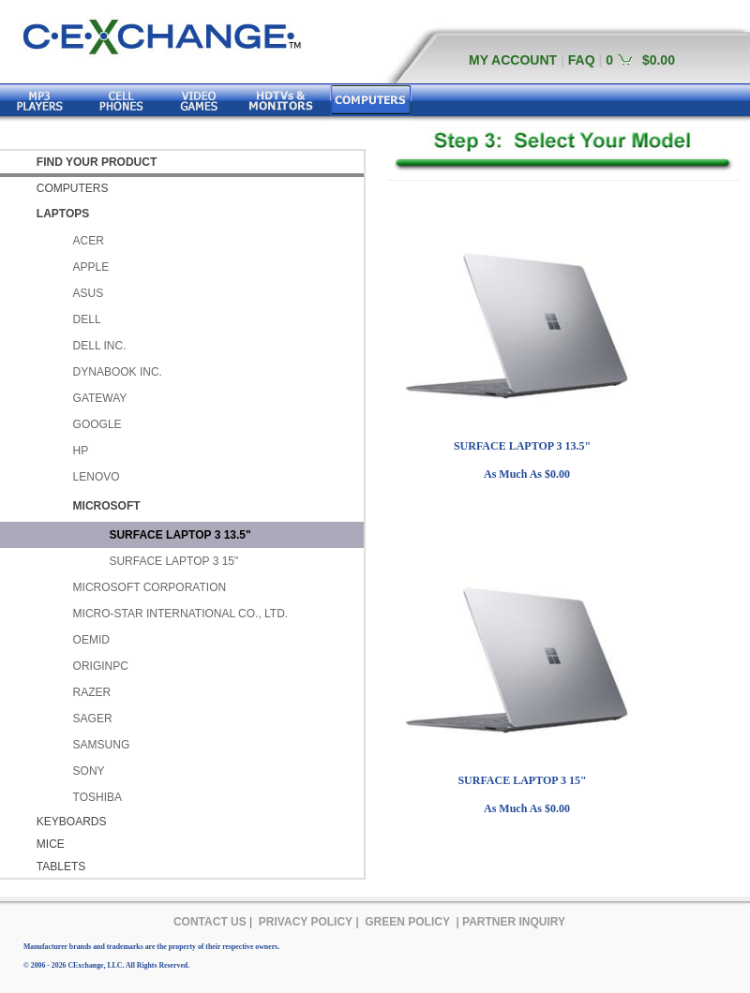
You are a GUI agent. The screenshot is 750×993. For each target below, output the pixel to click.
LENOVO (96, 476)
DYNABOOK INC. (117, 371)
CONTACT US (210, 921)
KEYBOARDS (72, 821)
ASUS (88, 293)
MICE (51, 844)
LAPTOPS (63, 213)
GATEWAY (100, 398)
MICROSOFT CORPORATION (150, 587)
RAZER (92, 692)
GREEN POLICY (407, 921)
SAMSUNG (101, 744)
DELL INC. (100, 345)
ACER (88, 240)
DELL (87, 319)
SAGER (92, 718)
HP (81, 450)
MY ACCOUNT (513, 59)
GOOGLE (97, 424)
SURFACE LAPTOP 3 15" (173, 561)
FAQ (581, 59)
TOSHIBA (97, 797)
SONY (89, 771)
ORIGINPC (100, 666)
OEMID (91, 639)
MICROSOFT (107, 505)
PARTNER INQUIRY (513, 921)
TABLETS (61, 866)
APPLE (91, 267)
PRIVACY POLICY (305, 921)
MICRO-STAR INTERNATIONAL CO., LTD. (181, 613)
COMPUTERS (73, 188)
